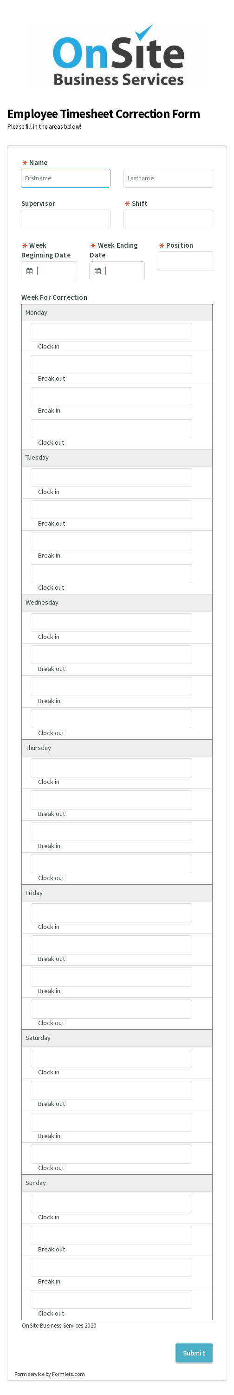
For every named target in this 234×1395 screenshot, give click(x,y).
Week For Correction (54, 297)
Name (34, 162)
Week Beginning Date (46, 250)
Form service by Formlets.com (49, 1373)
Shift (136, 203)
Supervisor (38, 203)
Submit (194, 1353)
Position (176, 245)
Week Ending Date (114, 250)
